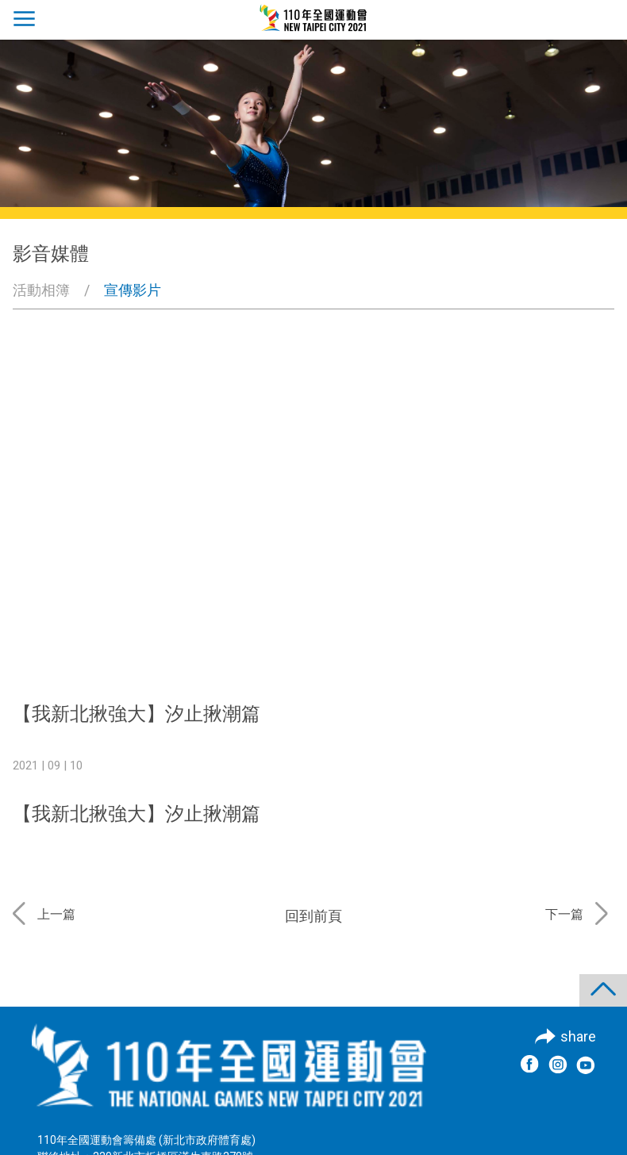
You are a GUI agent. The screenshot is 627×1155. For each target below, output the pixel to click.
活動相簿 (41, 290)
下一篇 (564, 914)
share (578, 1036)
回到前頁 (313, 916)
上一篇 (56, 914)
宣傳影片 (132, 290)
